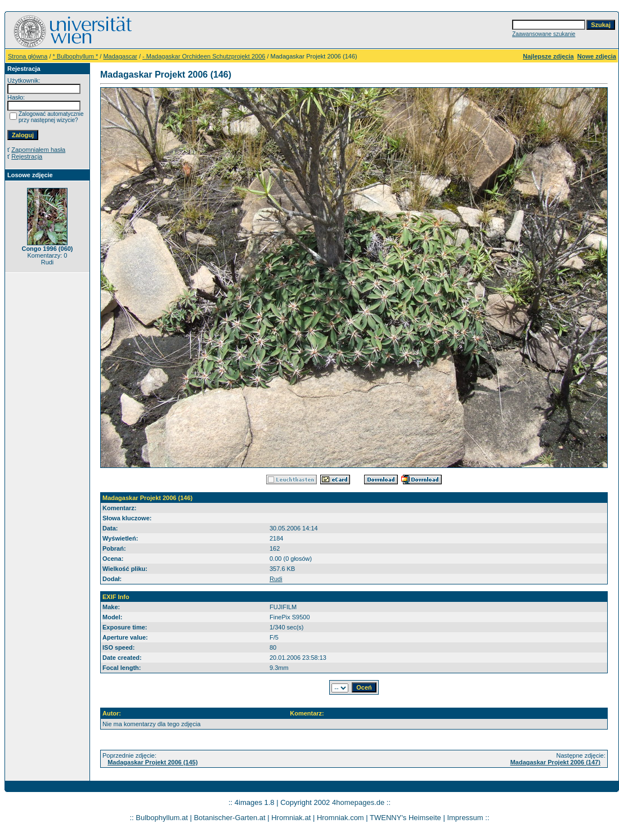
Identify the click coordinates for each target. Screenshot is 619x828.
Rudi (276, 578)
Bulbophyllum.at (162, 817)
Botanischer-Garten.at (229, 817)
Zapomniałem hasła (38, 149)
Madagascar (120, 56)
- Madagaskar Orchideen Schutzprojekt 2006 (203, 56)
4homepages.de (358, 802)
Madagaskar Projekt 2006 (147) (555, 762)
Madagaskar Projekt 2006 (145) (152, 762)
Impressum (465, 817)
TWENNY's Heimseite (405, 817)
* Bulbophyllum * (75, 56)
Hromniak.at (291, 817)
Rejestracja (26, 156)
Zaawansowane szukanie (543, 34)
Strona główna (27, 56)
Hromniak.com (340, 817)
